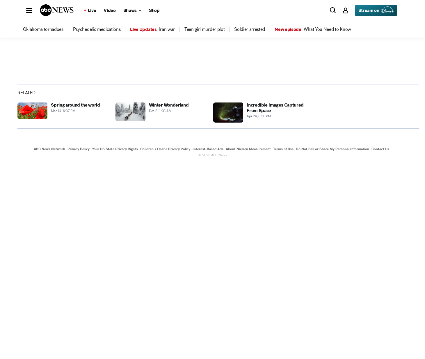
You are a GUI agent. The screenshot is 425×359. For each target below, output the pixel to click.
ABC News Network (49, 344)
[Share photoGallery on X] (370, 155)
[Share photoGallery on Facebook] (355, 155)
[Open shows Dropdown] (132, 10)
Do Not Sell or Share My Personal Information (332, 344)
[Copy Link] (399, 155)
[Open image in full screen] (318, 101)
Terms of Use (283, 344)
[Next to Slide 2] (316, 183)
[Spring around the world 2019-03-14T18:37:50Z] (63, 308)
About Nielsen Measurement (248, 344)
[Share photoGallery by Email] (384, 155)
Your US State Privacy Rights (115, 344)
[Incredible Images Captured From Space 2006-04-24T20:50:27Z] (258, 308)
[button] (29, 10)
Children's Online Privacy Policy (165, 344)
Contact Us (380, 344)
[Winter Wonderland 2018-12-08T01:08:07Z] (161, 308)
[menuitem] (43, 29)
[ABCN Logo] (57, 10)
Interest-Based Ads (208, 344)
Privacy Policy (78, 344)
